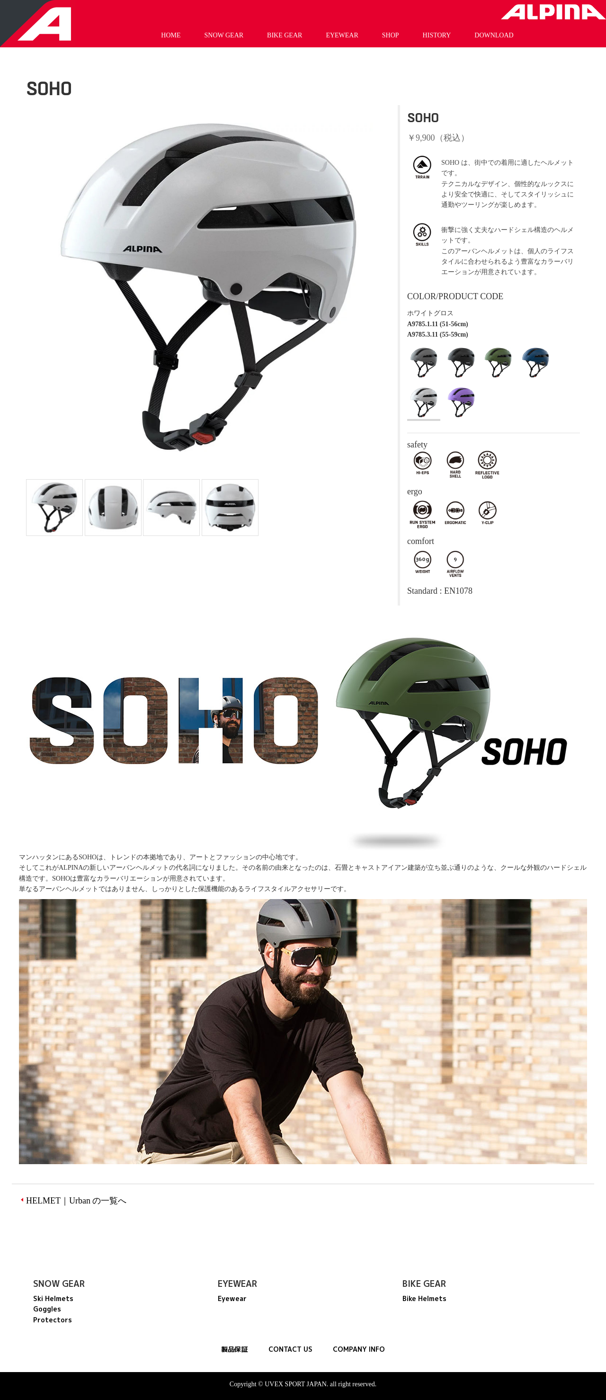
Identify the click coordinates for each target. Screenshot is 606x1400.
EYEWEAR (342, 35)
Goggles (47, 1308)
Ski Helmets (53, 1298)
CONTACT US (290, 1349)
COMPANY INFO (359, 1349)
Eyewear (232, 1298)
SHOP (390, 35)
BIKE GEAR (284, 35)
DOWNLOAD (493, 35)
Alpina (553, 12)
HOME (170, 35)
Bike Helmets (424, 1298)
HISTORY (437, 35)
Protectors (52, 1319)
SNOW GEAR (224, 35)
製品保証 (234, 1349)
